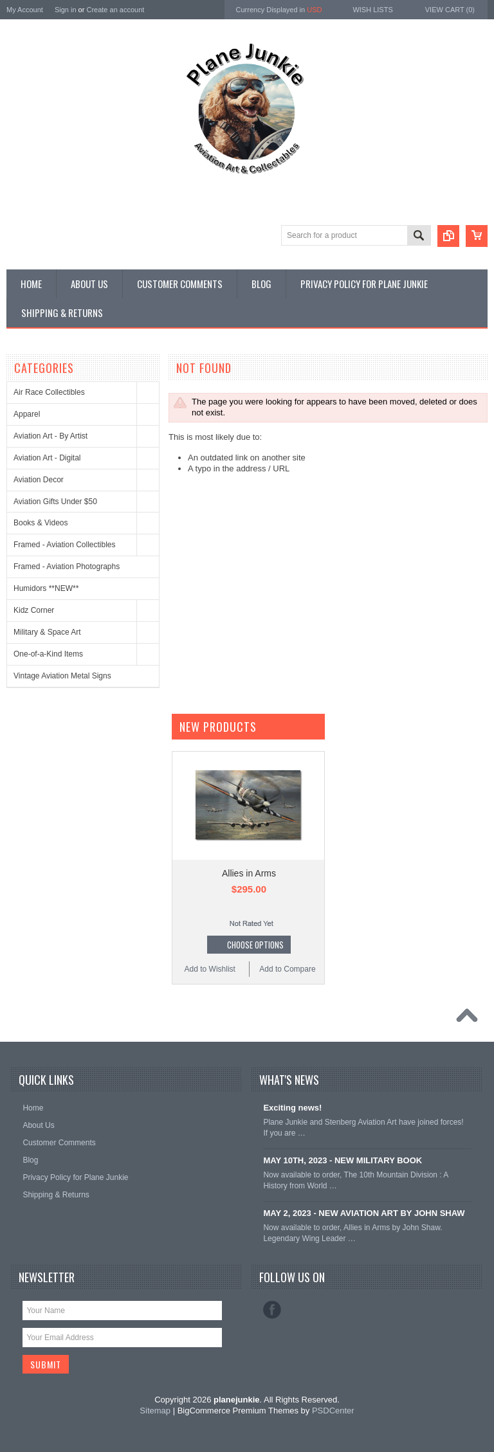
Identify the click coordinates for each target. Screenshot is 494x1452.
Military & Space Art (47, 632)
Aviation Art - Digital (47, 457)
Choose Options (255, 944)
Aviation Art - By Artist (50, 435)
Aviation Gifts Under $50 (55, 501)
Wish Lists (372, 10)
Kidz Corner (34, 610)
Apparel (27, 414)
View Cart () (450, 10)
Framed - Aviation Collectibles (65, 544)
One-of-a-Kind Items (48, 653)
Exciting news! (292, 1107)
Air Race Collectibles (49, 392)
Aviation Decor (39, 479)
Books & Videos (41, 522)
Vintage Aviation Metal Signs (62, 675)
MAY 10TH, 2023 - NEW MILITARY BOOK (342, 1160)
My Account (24, 10)
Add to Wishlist (210, 969)
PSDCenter (333, 1410)
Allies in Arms (249, 873)
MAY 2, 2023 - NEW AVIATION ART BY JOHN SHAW (363, 1213)
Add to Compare (287, 969)
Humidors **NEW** (46, 588)
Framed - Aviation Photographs (67, 566)
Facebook (272, 1310)
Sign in (66, 10)
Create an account (115, 10)
